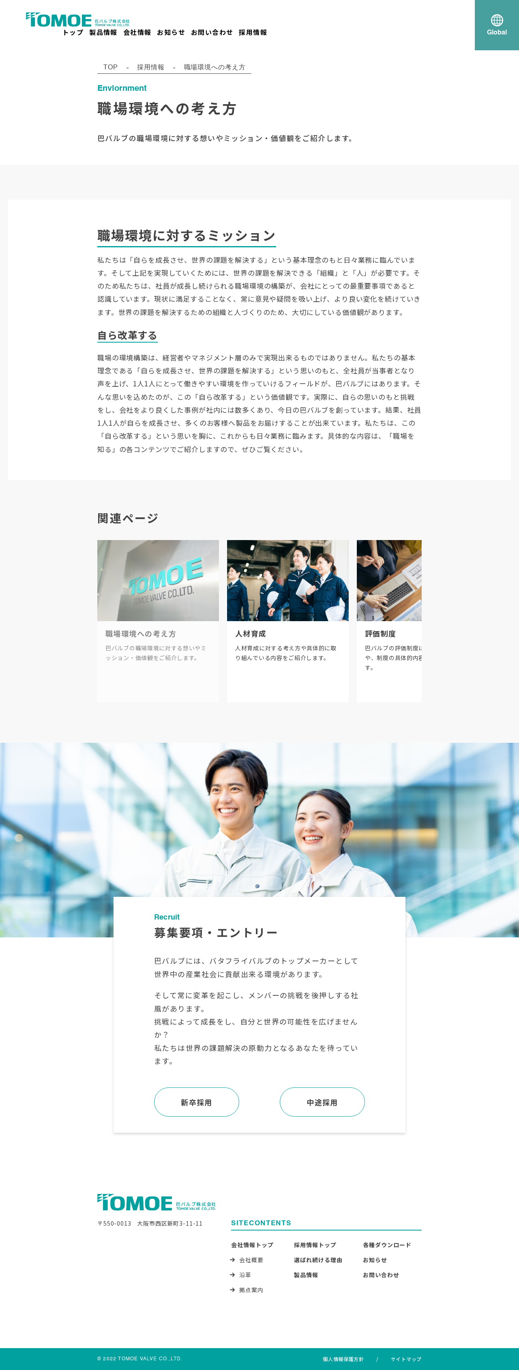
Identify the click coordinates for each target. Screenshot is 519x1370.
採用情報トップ (315, 1245)
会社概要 (251, 1260)
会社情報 (137, 32)
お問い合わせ (212, 32)
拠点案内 (251, 1290)
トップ (73, 32)
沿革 (245, 1275)
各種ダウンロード (387, 1245)
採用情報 (253, 32)
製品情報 (103, 32)
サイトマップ (406, 1358)
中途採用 (322, 1102)
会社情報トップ (252, 1245)
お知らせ (171, 32)
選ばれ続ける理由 (318, 1260)
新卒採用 (196, 1102)
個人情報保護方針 (343, 1358)
